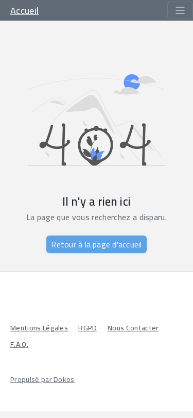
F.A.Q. (19, 344)
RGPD (87, 328)
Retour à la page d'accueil (96, 244)
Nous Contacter (133, 328)
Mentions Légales (39, 328)
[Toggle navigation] (180, 10)
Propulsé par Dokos (42, 379)
